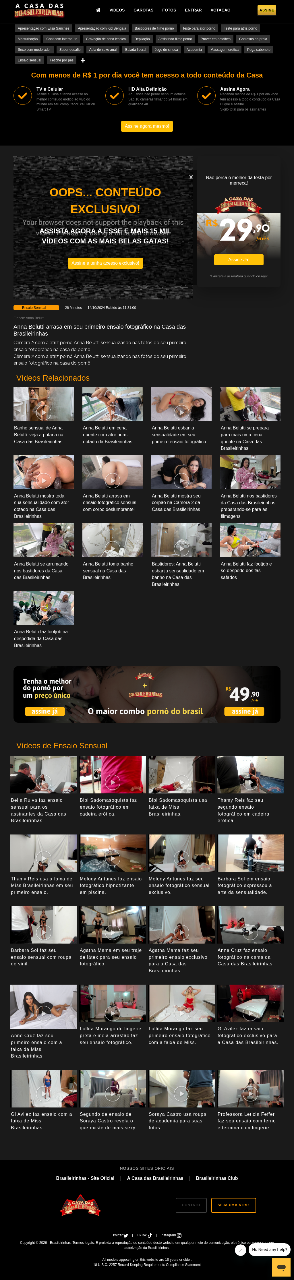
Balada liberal (135, 50)
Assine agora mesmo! (147, 126)
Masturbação (28, 39)
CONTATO (191, 1205)
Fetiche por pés (62, 60)
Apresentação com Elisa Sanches (43, 28)
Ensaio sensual (29, 60)
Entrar (193, 10)
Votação (221, 10)
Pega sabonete (258, 50)
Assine (267, 10)
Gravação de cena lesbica (106, 39)
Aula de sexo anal (103, 50)
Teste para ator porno (199, 28)
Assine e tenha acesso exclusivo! (105, 263)
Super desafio (70, 50)
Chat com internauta (61, 39)
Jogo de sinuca (166, 50)
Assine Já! (238, 259)
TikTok (145, 1235)
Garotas (143, 10)
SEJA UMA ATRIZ (234, 1205)
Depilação (142, 39)
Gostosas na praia (253, 39)
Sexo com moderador (34, 50)
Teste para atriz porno (240, 28)
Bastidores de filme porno (154, 28)
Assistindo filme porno (175, 39)
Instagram (171, 1235)
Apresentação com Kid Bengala (102, 28)
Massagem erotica (224, 50)
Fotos (169, 10)
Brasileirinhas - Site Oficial (85, 1178)
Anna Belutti (35, 318)
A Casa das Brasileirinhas (155, 1178)
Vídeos (117, 10)
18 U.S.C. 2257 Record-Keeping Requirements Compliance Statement (147, 1265)
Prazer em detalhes (216, 39)
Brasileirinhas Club (217, 1178)
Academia (194, 50)
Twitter (121, 1235)
